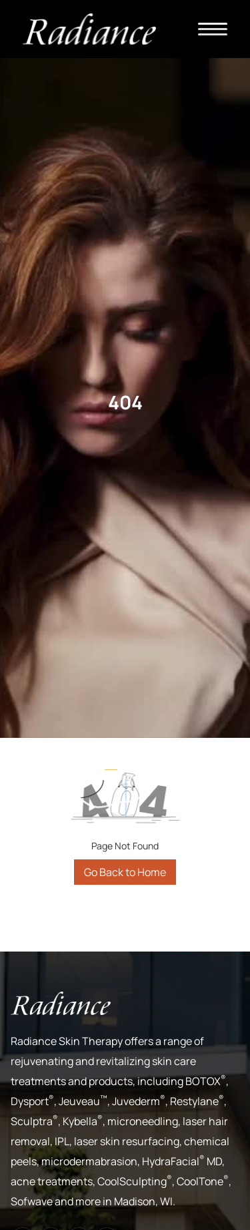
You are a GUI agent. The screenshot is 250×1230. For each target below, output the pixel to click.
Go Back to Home (125, 872)
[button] (212, 29)
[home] (89, 29)
